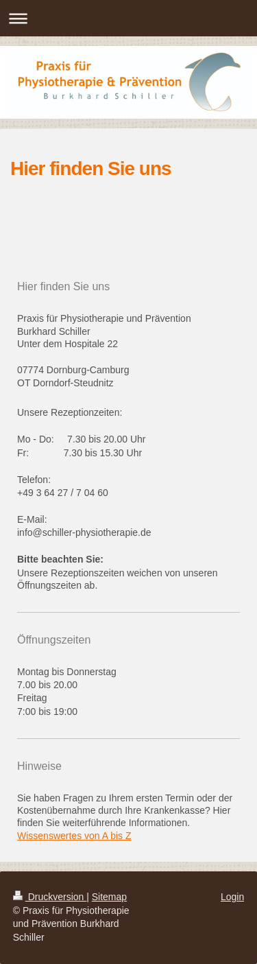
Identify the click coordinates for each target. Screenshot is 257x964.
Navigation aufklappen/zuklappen (128, 18)
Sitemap (109, 896)
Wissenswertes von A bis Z (74, 835)
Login (232, 896)
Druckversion (49, 896)
